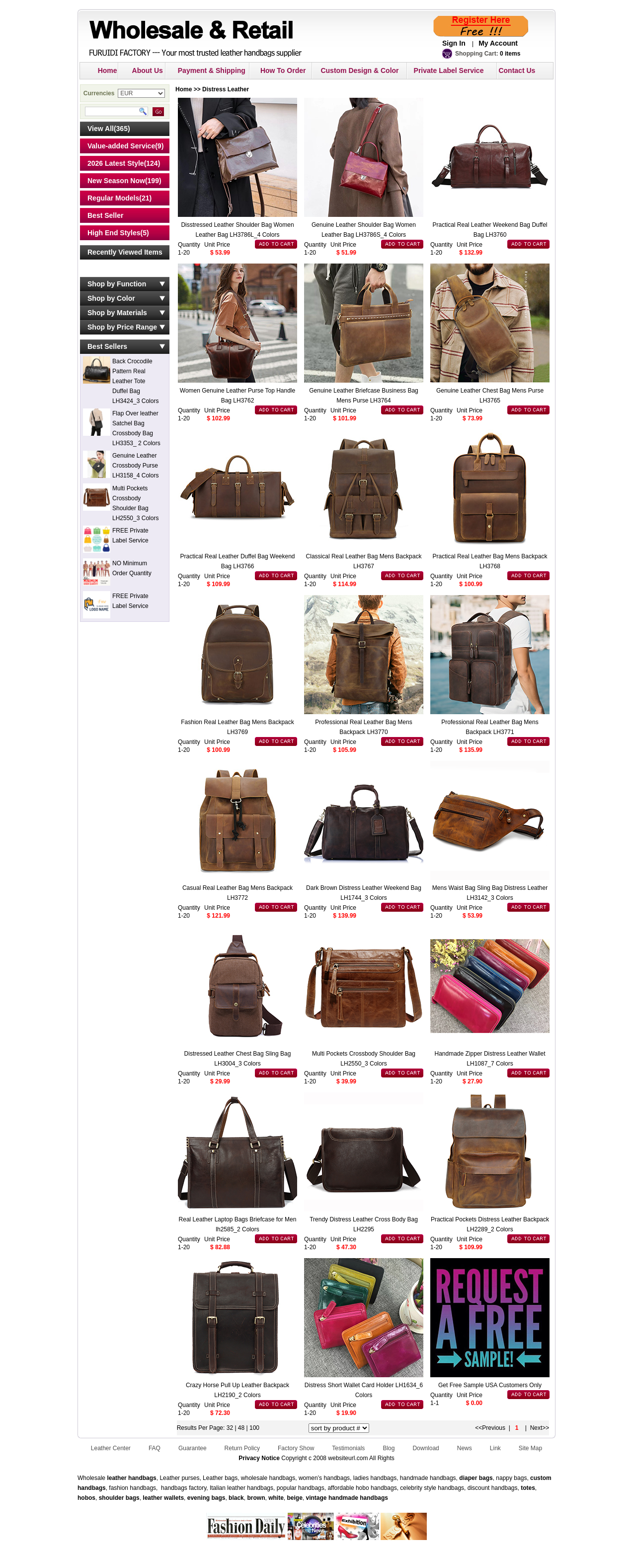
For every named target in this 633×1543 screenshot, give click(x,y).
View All (100, 129)
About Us (147, 70)
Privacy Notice (259, 1458)
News (464, 1448)
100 (254, 1427)
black (236, 1497)
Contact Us (516, 70)
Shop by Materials (117, 313)
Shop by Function (116, 284)
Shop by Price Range (122, 327)
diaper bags (475, 1478)
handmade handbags (358, 1497)
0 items (510, 53)
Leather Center (111, 1448)
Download (425, 1448)
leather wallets (163, 1497)
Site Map (530, 1448)
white (275, 1497)
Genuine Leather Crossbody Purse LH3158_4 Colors (135, 465)
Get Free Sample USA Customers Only (490, 1385)
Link (495, 1448)
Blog (389, 1448)
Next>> (540, 1427)
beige (295, 1497)
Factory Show (296, 1448)
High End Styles (114, 233)
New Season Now (116, 181)
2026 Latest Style (115, 163)
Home (107, 70)
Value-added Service (121, 146)
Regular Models (113, 198)
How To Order (283, 70)
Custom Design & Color (359, 70)
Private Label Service (449, 70)
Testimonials (348, 1448)
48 (242, 1427)
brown (256, 1497)
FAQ (154, 1448)
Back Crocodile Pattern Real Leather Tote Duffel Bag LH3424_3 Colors (135, 381)
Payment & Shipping (211, 70)
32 (230, 1427)
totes (528, 1487)
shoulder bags (119, 1497)
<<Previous (490, 1427)
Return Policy (242, 1448)
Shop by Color (111, 298)
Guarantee (192, 1448)
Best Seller (105, 215)
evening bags (206, 1497)
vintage (316, 1497)
